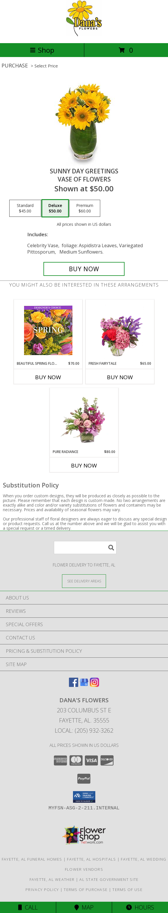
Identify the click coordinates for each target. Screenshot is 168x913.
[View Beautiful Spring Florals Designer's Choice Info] (48, 330)
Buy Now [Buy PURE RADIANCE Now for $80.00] (84, 465)
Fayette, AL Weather (52, 879)
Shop (42, 50)
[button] (84, 797)
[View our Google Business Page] (84, 685)
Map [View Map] (84, 907)
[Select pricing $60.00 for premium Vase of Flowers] (85, 208)
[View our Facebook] (73, 685)
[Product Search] (85, 547)
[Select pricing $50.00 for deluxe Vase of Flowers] (55, 208)
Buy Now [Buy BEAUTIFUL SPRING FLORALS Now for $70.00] (48, 377)
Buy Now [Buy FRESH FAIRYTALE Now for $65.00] (120, 377)
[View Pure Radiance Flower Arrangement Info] (84, 418)
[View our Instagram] (94, 685)
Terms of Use (127, 889)
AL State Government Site (108, 879)
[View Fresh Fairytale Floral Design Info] (120, 330)
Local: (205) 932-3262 (84, 730)
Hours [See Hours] (140, 907)
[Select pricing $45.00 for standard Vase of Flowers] (25, 208)
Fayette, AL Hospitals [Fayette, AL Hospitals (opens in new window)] (91, 859)
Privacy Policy (42, 889)
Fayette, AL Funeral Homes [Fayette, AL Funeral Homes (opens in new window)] (32, 859)
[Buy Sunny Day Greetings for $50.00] (84, 269)
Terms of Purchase (85, 889)
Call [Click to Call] (28, 907)
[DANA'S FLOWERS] (84, 34)
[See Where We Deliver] (84, 581)
